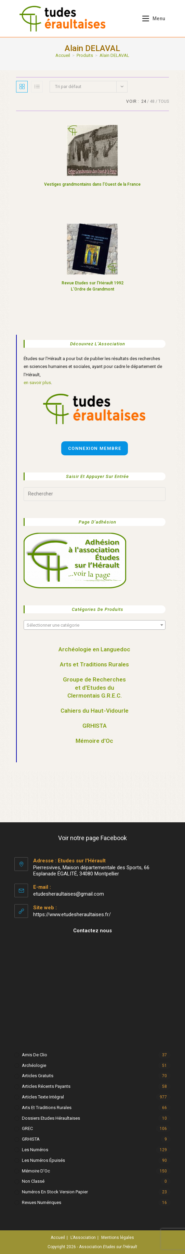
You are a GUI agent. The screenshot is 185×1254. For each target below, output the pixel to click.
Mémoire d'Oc (94, 740)
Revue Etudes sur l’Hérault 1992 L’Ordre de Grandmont (92, 286)
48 (152, 101)
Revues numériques (41, 1202)
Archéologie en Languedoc (94, 649)
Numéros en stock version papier (55, 1191)
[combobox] (95, 625)
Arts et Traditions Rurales (94, 664)
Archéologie (34, 1065)
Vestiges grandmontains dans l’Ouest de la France (92, 184)
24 (143, 101)
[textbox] (94, 625)
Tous (163, 101)
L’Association (83, 1237)
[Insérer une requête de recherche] (95, 494)
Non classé (33, 1181)
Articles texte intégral (43, 1096)
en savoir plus (37, 382)
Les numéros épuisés (43, 1160)
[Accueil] (62, 55)
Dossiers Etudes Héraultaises (51, 1118)
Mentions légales (117, 1237)
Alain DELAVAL (114, 55)
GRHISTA (94, 725)
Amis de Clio (34, 1054)
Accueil (58, 1237)
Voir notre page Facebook (92, 837)
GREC (27, 1128)
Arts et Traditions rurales (46, 1107)
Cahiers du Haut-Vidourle (95, 710)
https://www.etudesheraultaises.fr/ (72, 914)
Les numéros (35, 1149)
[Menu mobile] (151, 18)
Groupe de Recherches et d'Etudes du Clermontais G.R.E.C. (94, 687)
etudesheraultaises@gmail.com (68, 894)
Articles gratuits (37, 1075)
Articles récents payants (46, 1086)
